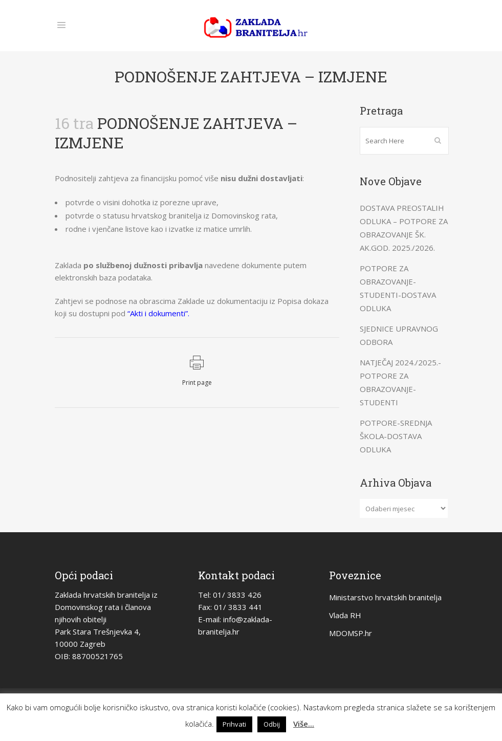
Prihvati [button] (234, 724)
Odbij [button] (272, 724)
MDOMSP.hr (350, 633)
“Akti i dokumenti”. (158, 313)
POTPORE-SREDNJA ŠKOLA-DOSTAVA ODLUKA (396, 436)
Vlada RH (345, 615)
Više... (303, 723)
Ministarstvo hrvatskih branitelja (385, 597)
